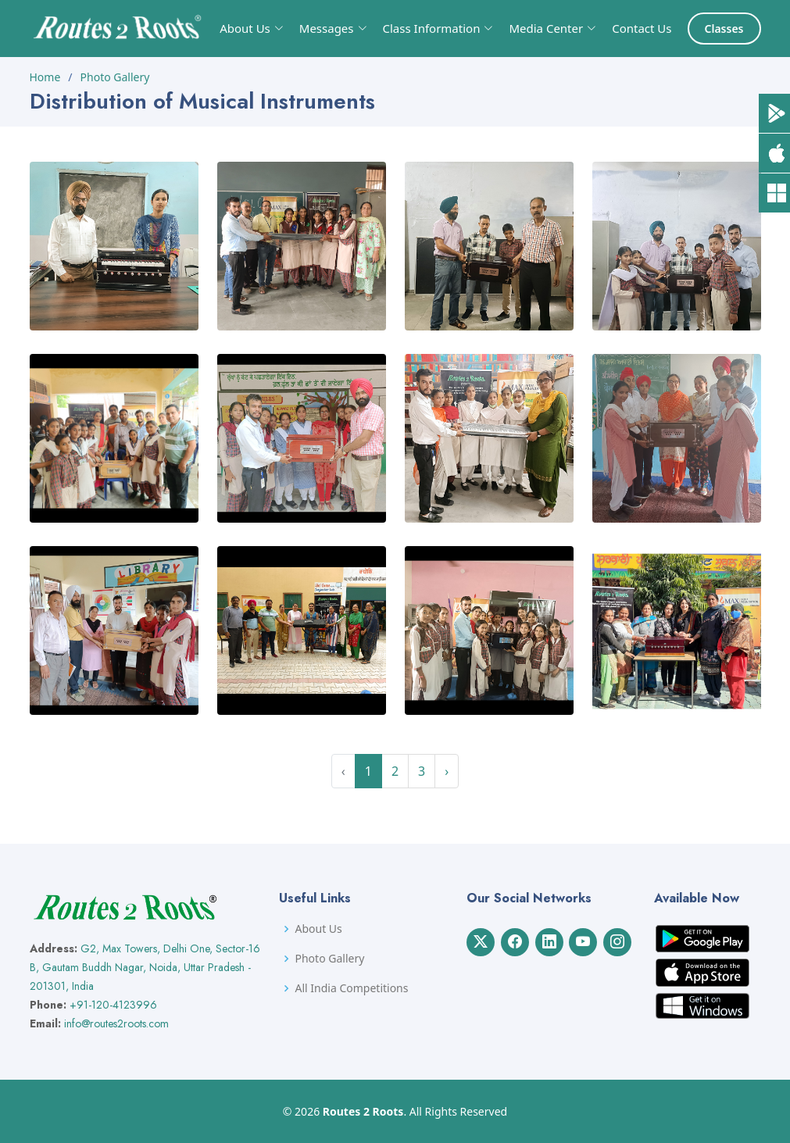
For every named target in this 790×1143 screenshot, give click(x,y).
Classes (724, 28)
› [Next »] (447, 771)
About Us (318, 928)
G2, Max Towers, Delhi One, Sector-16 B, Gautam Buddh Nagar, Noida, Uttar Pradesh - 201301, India (145, 967)
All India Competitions (351, 988)
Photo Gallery (115, 77)
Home (45, 77)
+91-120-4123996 (113, 1005)
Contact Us (641, 28)
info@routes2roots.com (116, 1023)
